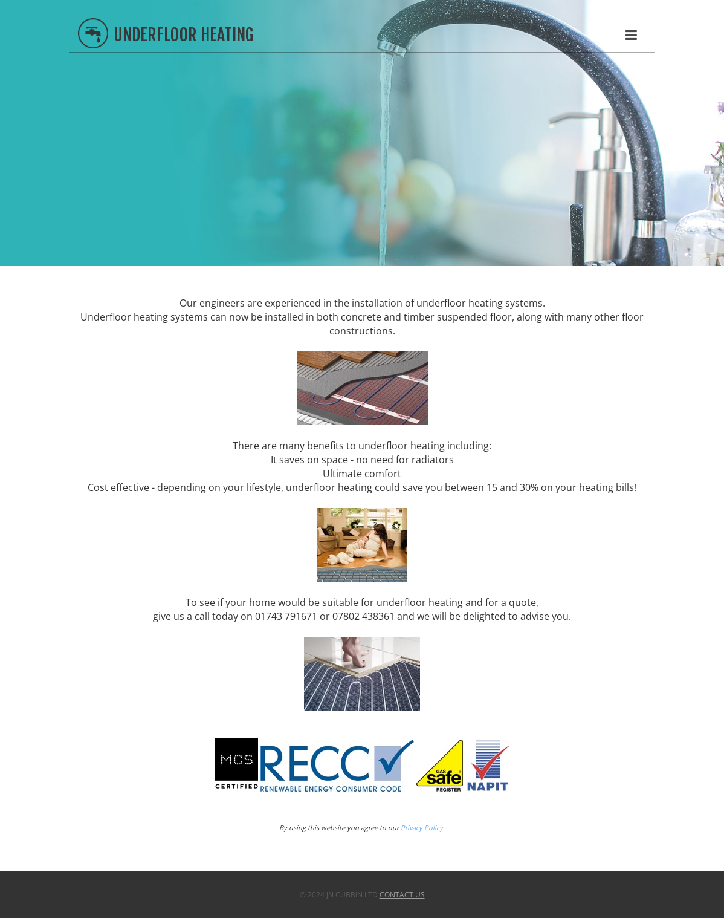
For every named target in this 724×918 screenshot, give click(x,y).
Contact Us (402, 895)
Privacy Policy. (423, 827)
